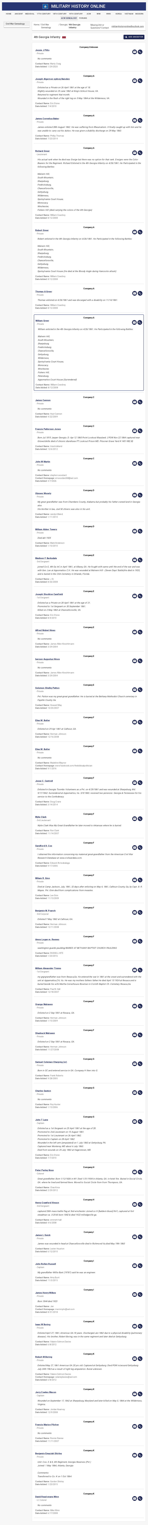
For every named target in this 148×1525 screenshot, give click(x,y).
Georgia (63, 24)
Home (36, 24)
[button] (72, 50)
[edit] (140, 52)
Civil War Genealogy (46, 26)
